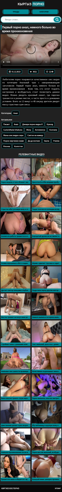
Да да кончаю (34, 141)
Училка (56, 141)
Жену (28, 130)
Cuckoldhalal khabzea (12, 130)
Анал (15, 113)
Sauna (46, 141)
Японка (6, 146)
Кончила (53, 130)
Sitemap (58, 488)
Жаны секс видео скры (13, 135)
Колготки (18, 146)
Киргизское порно (10, 488)
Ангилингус (40, 130)
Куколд (50, 124)
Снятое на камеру (35, 135)
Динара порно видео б (32, 124)
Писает (6, 124)
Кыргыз (31, 4)
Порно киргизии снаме (13, 141)
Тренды (16, 12)
